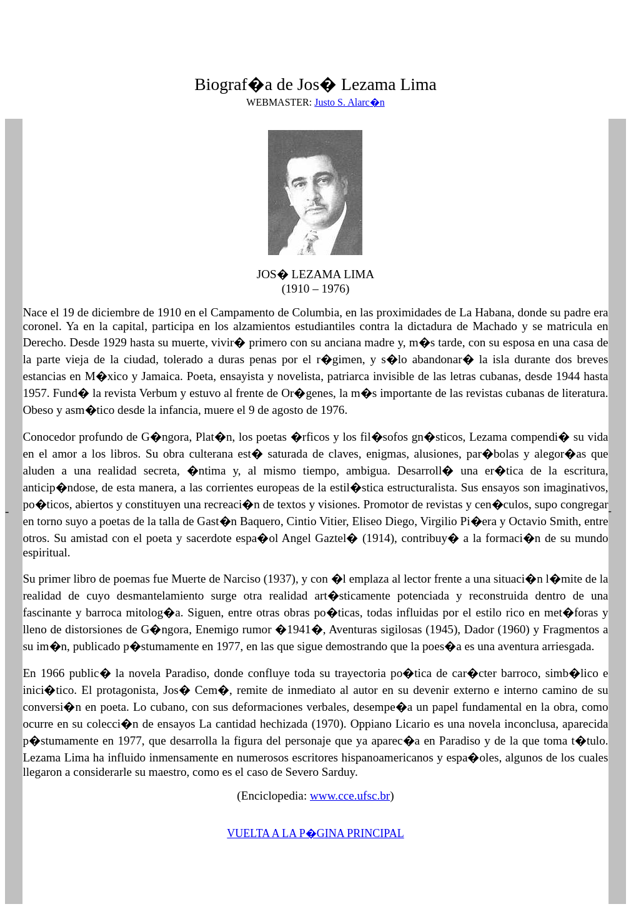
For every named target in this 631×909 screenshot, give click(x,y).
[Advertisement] (232, 33)
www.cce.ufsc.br (350, 795)
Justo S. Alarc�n (349, 102)
